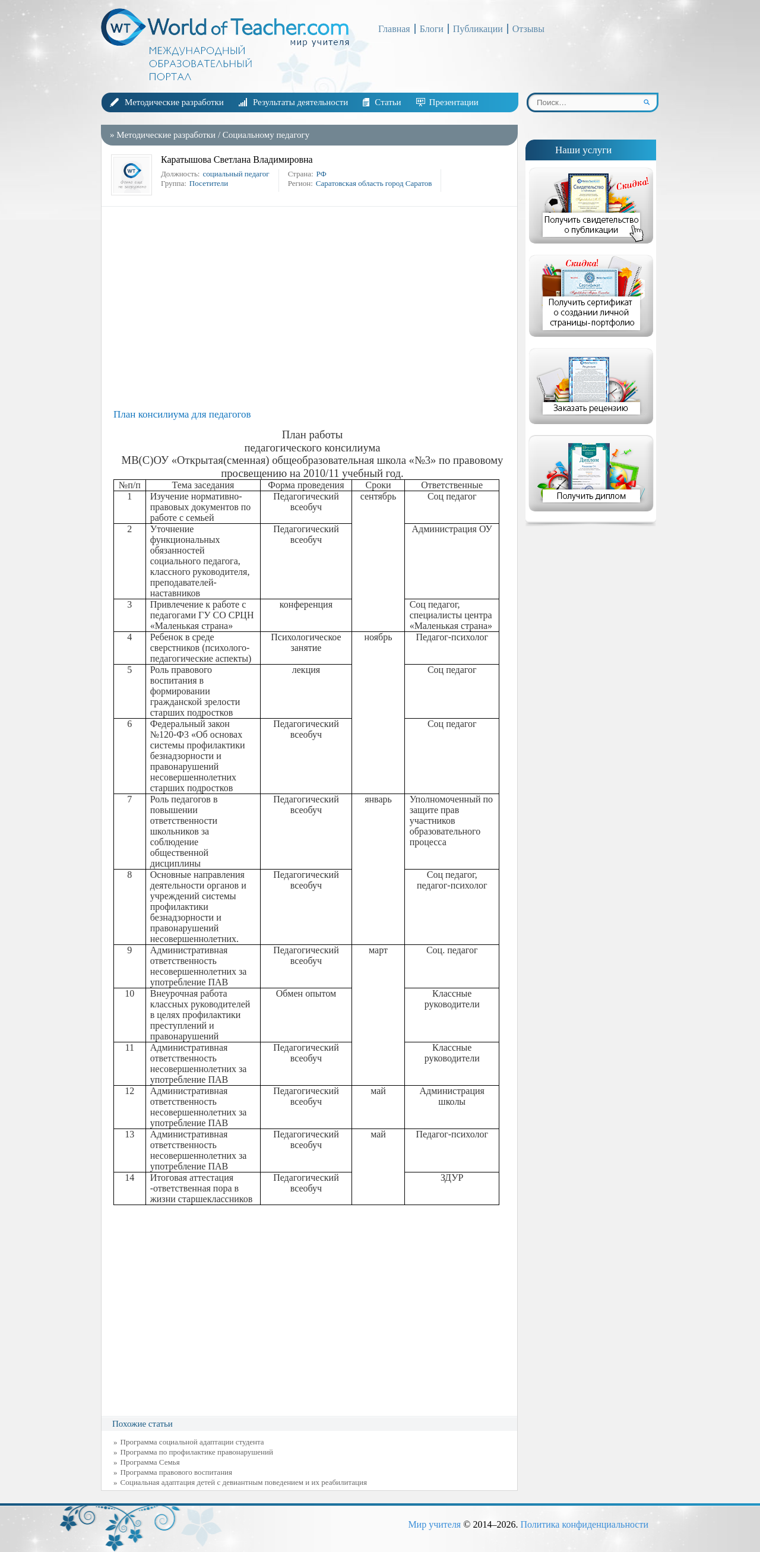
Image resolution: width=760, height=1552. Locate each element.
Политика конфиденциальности (584, 1524)
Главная (394, 29)
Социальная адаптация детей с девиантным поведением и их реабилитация (244, 1482)
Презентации (454, 102)
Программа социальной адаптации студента (192, 1441)
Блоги (432, 29)
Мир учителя (434, 1524)
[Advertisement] (312, 308)
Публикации (478, 29)
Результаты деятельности (300, 102)
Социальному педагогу (266, 135)
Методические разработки (174, 102)
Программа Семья (150, 1462)
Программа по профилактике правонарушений (197, 1451)
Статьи (388, 102)
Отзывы (528, 29)
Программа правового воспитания (177, 1472)
